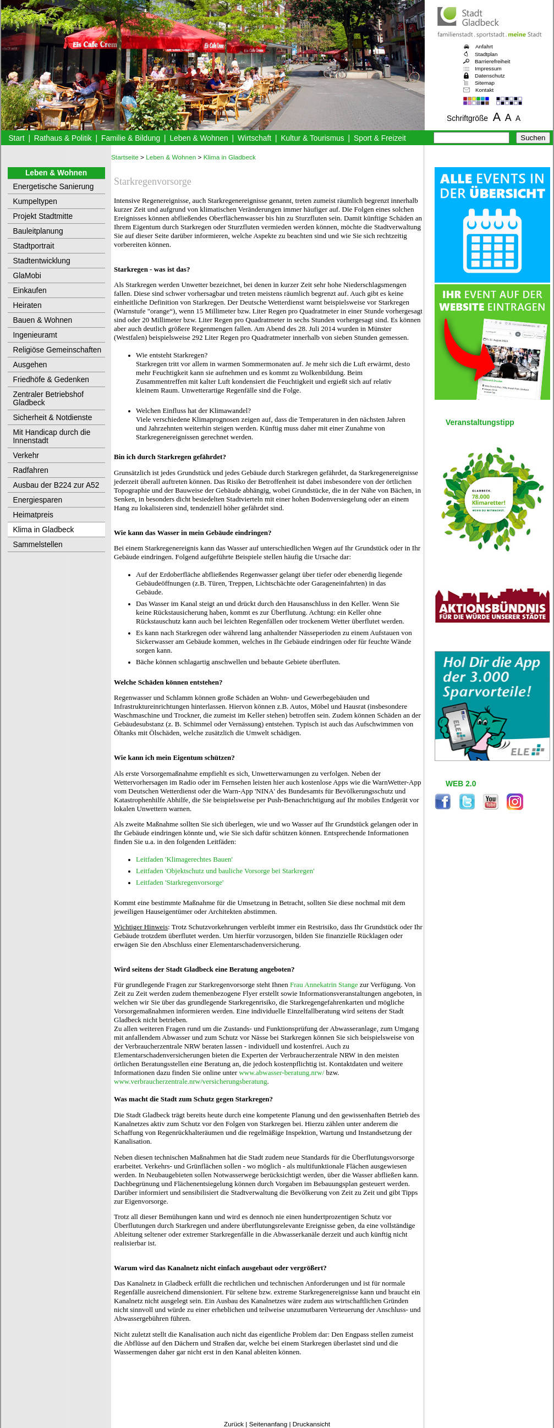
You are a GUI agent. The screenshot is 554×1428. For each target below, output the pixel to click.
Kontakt (484, 90)
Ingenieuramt (35, 335)
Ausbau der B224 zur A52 (56, 485)
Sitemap (485, 83)
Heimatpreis (33, 515)
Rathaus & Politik (63, 138)
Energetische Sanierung (53, 187)
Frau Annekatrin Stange (324, 984)
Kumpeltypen (35, 201)
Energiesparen (38, 500)
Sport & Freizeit (380, 138)
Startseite (125, 157)
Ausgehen (30, 365)
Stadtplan (486, 54)
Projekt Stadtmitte (43, 216)
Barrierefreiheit (492, 61)
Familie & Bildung (130, 138)
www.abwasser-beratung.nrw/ (281, 1072)
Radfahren (30, 470)
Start (16, 138)
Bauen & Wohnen (43, 320)
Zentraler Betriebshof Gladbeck (48, 398)
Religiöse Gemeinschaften (57, 350)
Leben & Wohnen (198, 138)
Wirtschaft (254, 138)
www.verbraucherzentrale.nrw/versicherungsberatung (190, 1081)
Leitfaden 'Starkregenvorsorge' (179, 882)
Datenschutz (490, 76)
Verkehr (26, 455)
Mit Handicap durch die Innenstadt (52, 436)
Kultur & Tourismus (312, 138)
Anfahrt (484, 46)
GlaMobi (27, 276)
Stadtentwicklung (41, 261)
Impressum (488, 68)
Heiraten (27, 305)
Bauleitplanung (38, 231)
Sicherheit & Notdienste (52, 417)
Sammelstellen (38, 545)
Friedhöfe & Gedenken (51, 380)
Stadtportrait (33, 246)
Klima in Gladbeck (43, 530)
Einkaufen (30, 290)
